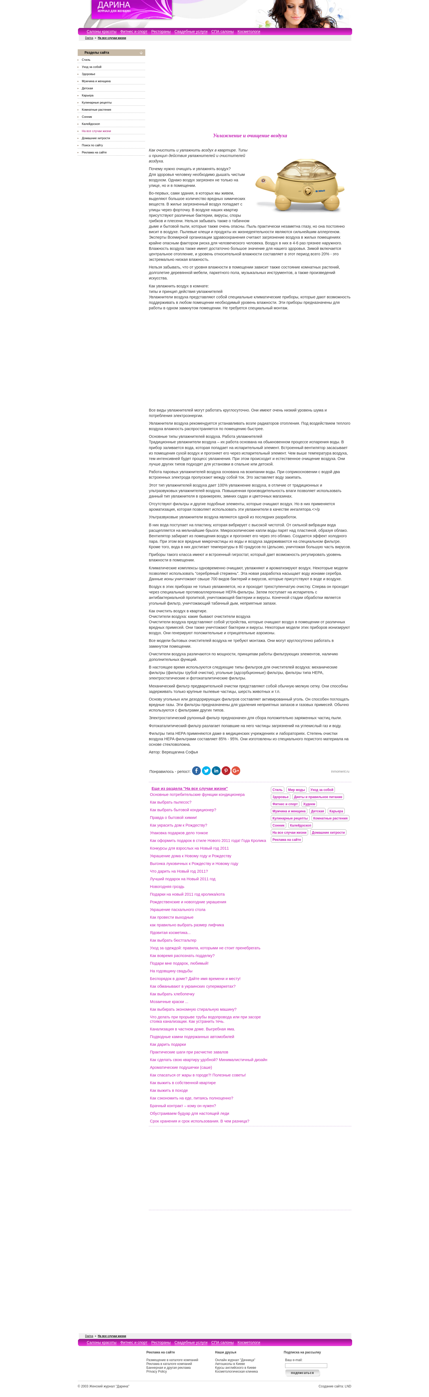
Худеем (309, 804)
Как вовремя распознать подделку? (182, 955)
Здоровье (88, 74)
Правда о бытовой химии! (173, 817)
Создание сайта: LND (334, 1386)
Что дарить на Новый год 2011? (179, 871)
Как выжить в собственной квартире (183, 1083)
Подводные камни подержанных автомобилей (192, 1037)
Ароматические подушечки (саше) (181, 1067)
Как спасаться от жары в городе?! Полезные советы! (198, 1075)
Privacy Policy (156, 1371)
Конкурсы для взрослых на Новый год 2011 (189, 848)
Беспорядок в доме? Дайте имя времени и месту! (195, 978)
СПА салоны (222, 31)
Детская (87, 88)
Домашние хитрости (96, 138)
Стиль (86, 59)
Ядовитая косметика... (170, 932)
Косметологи (248, 31)
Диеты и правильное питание (318, 797)
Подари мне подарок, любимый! (179, 963)
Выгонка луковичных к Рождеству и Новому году (194, 863)
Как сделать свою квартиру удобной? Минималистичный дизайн (208, 1060)
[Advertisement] (250, 87)
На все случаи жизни (96, 131)
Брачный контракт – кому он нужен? (183, 1106)
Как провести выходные (171, 917)
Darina (89, 37)
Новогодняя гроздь (167, 886)
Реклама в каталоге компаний (169, 1364)
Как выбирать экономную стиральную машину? (193, 1009)
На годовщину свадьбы (171, 971)
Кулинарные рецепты (97, 102)
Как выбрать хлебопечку (172, 994)
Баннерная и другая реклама (168, 1368)
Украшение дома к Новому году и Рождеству (190, 856)
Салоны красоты (102, 31)
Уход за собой (92, 66)
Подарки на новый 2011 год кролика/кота (187, 894)
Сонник (87, 116)
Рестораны (161, 31)
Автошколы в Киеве (230, 1364)
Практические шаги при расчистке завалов (189, 1052)
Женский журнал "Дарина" (109, 1386)
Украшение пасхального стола (177, 909)
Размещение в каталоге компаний (172, 1360)
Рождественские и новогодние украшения (188, 902)
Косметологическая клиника (236, 1371)
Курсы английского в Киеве (235, 1368)
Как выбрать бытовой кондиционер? (183, 810)
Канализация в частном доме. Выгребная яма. (192, 1029)
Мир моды (296, 790)
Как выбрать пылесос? (171, 802)
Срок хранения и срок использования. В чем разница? (199, 1121)
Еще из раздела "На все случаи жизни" (190, 788)
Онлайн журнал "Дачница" (235, 1360)
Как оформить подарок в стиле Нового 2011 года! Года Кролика (208, 840)
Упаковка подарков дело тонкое (179, 833)
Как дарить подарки (168, 1044)
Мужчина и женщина (96, 81)
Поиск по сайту (92, 145)
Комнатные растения (96, 109)
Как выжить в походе (169, 1090)
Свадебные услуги (191, 31)
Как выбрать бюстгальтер (173, 940)
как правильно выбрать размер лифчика (187, 925)
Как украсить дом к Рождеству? (178, 825)
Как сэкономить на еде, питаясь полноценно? (191, 1098)
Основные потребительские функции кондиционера (197, 794)
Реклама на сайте (94, 152)
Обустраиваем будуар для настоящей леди (189, 1113)
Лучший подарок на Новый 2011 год (183, 879)
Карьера (88, 95)
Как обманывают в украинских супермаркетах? (193, 986)
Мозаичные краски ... (169, 1001)
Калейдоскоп (91, 123)
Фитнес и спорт (133, 31)
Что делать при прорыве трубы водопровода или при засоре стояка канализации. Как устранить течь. (205, 1019)
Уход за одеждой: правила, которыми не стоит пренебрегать (205, 948)
